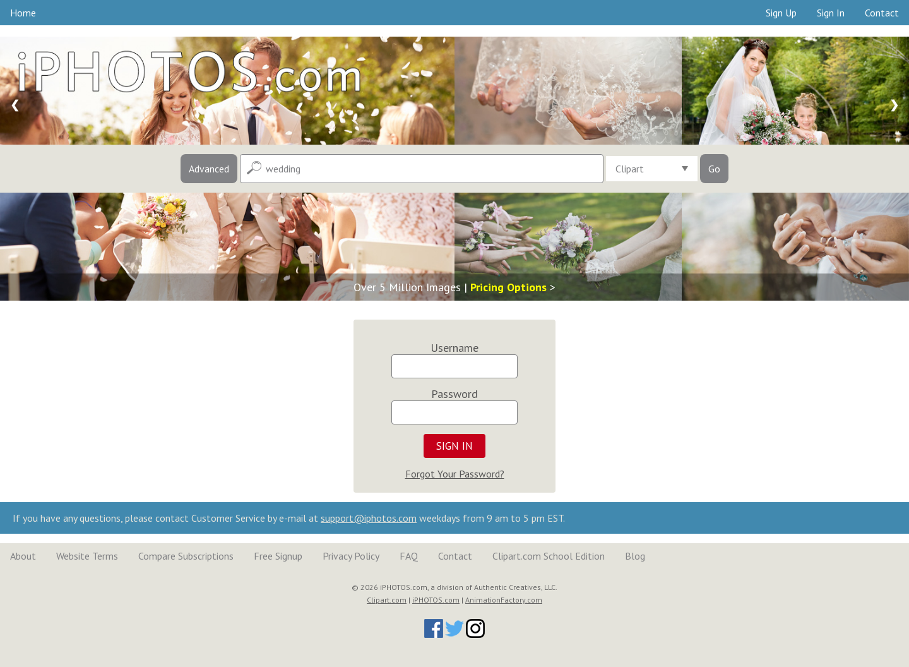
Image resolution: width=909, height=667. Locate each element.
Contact (882, 12)
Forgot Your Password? (454, 473)
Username (454, 347)
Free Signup (278, 556)
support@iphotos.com (369, 518)
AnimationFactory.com (503, 599)
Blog (635, 556)
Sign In (831, 12)
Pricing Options (508, 287)
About (23, 556)
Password (454, 394)
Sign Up (781, 12)
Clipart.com (387, 599)
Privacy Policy (351, 556)
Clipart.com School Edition (548, 556)
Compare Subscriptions (186, 556)
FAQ (409, 556)
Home (23, 12)
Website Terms (87, 556)
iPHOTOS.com (436, 599)
